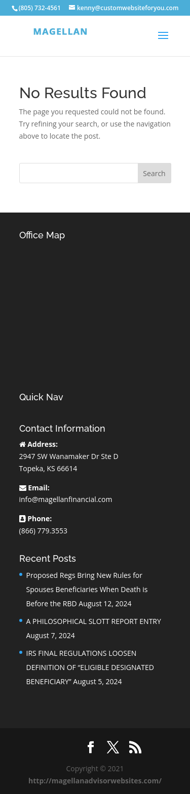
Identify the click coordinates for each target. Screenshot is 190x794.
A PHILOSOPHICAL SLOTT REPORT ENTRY (93, 621)
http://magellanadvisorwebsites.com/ (95, 780)
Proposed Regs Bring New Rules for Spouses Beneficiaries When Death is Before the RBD (87, 589)
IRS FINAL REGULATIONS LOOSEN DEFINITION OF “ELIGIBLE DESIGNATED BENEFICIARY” (90, 667)
